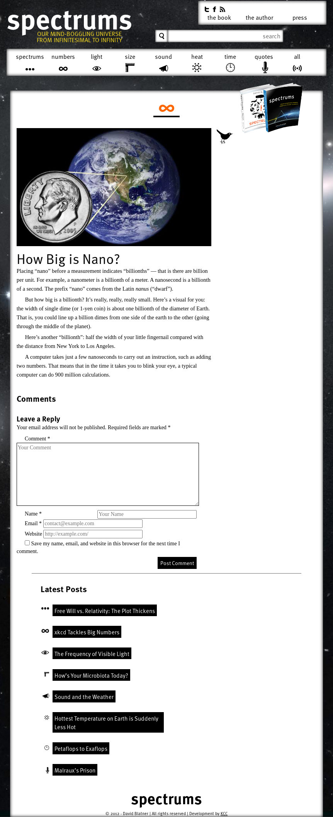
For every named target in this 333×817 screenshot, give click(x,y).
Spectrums (69, 19)
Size (130, 56)
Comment (37, 439)
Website (33, 534)
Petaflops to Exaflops (80, 748)
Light (96, 56)
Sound (163, 56)
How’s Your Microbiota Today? (91, 675)
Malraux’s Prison (74, 770)
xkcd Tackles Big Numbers (86, 632)
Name (33, 514)
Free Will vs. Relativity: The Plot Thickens (104, 610)
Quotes (264, 56)
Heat (197, 56)
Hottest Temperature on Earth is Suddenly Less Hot (106, 722)
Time (230, 56)
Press (299, 16)
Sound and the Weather (84, 696)
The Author (259, 16)
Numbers (63, 56)
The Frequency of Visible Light (91, 653)
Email (33, 523)
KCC (224, 813)
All (297, 56)
